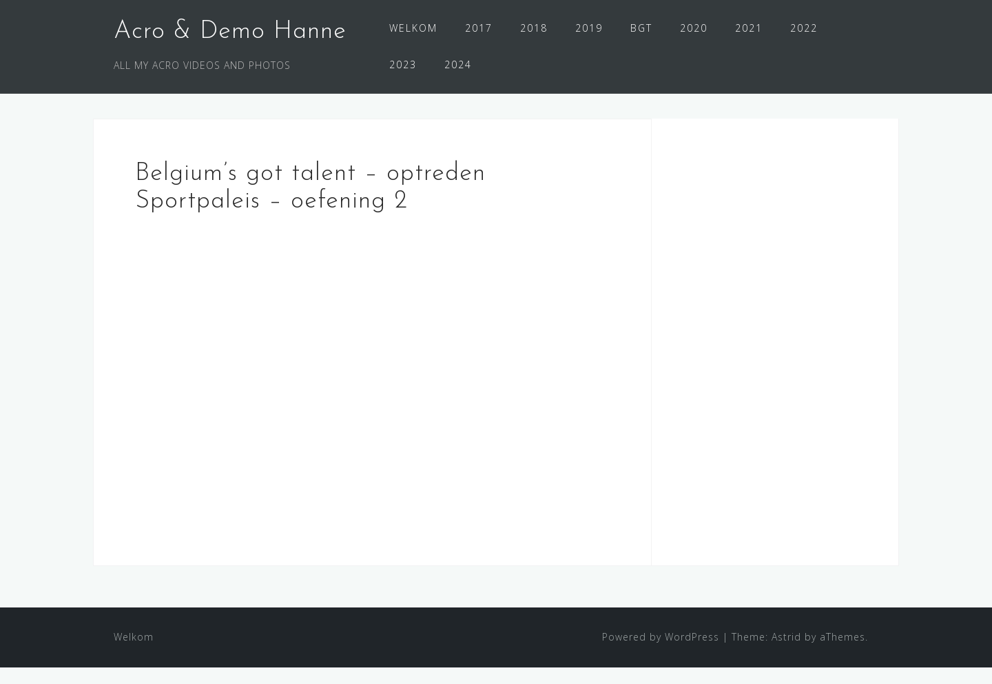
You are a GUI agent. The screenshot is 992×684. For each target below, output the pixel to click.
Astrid (786, 653)
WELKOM (413, 27)
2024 (458, 64)
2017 (479, 27)
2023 (403, 64)
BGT (641, 27)
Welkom (134, 653)
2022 (804, 27)
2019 (589, 27)
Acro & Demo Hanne (230, 31)
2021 (749, 27)
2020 (693, 27)
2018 (534, 27)
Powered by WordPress (660, 653)
